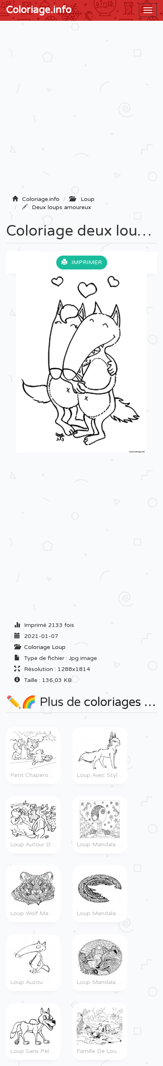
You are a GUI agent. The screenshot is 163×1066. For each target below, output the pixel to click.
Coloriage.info (38, 10)
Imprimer (82, 262)
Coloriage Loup (45, 647)
